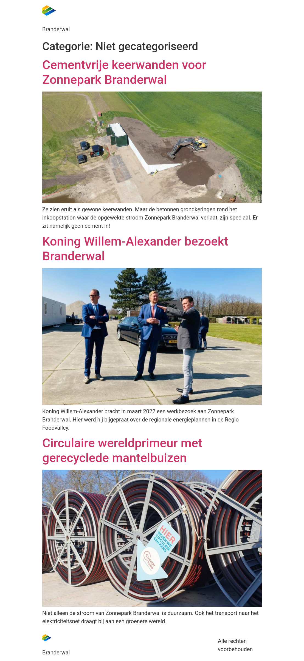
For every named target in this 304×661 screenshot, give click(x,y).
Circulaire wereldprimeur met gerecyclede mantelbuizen (122, 450)
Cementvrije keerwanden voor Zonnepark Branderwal (124, 72)
